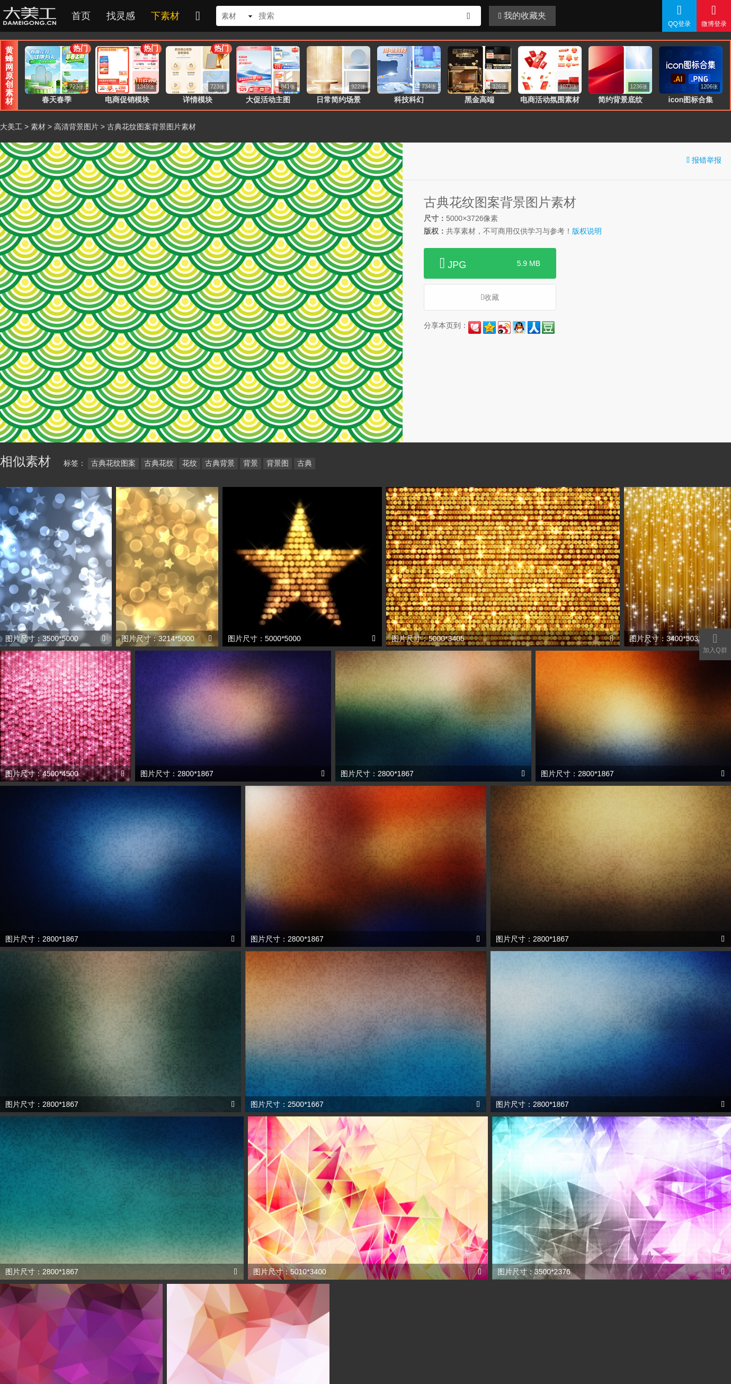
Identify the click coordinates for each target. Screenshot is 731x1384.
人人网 (534, 327)
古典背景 (220, 463)
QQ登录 (679, 15)
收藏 (490, 296)
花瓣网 (474, 327)
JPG (490, 263)
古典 (304, 463)
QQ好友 (519, 327)
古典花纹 (159, 463)
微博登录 (714, 15)
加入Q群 (715, 643)
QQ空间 (489, 327)
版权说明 (587, 231)
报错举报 (704, 159)
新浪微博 (504, 327)
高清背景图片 (76, 126)
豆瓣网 (548, 327)
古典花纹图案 (113, 463)
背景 (250, 463)
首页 (81, 16)
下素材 (165, 16)
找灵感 (120, 16)
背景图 (277, 463)
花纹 (189, 463)
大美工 (32, 16)
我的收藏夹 (522, 15)
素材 (38, 126)
